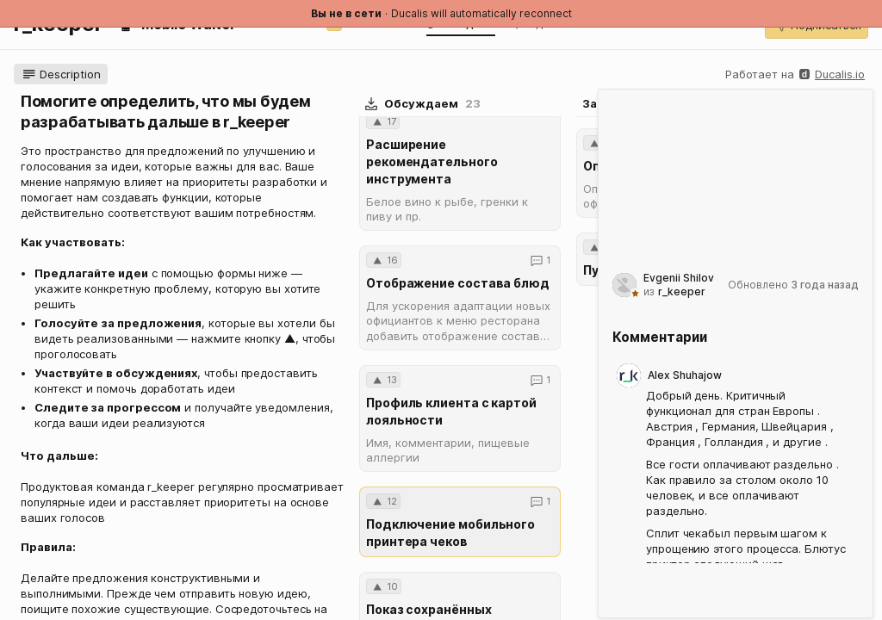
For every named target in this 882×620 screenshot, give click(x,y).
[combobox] (664, 149)
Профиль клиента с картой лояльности (451, 411)
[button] (61, 74)
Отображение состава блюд (458, 283)
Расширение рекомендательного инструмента (432, 161)
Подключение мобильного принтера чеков (450, 533)
